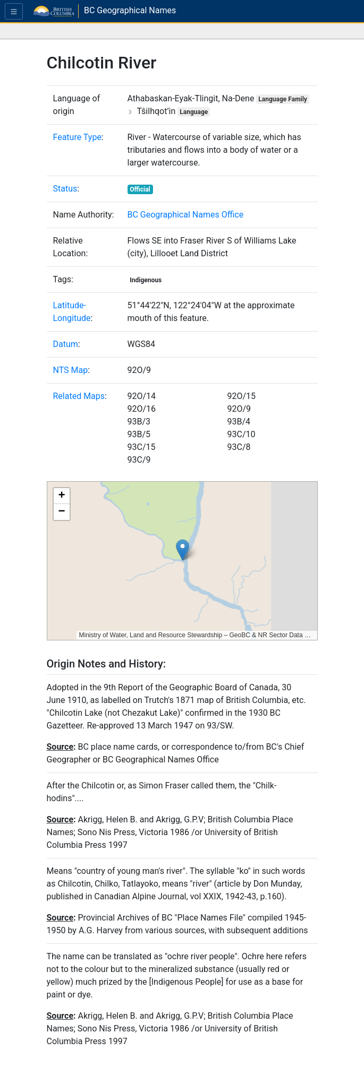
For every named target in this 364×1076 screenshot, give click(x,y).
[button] (182, 550)
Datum (65, 344)
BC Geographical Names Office (186, 215)
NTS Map (70, 370)
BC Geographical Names (130, 10)
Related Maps (79, 396)
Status (65, 189)
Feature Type (77, 137)
